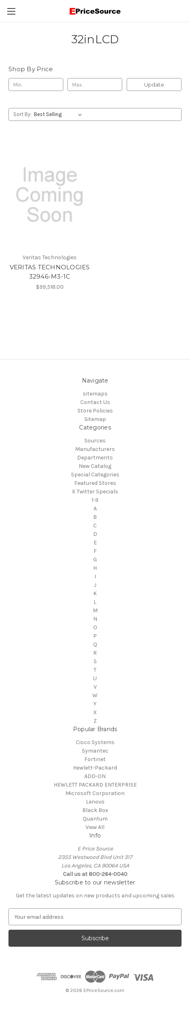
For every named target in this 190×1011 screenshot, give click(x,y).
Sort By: (22, 114)
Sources (95, 440)
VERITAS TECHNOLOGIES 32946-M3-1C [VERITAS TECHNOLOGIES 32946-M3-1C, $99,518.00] (50, 271)
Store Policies (95, 410)
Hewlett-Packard (95, 767)
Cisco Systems (95, 742)
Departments (95, 457)
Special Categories (95, 474)
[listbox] (59, 114)
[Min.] (35, 84)
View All (95, 827)
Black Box (95, 810)
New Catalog (95, 466)
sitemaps (95, 393)
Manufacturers (95, 449)
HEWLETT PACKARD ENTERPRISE (95, 784)
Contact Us (95, 402)
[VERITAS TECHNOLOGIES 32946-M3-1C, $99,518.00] (50, 194)
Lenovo (95, 801)
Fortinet (95, 759)
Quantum (95, 818)
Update (154, 84)
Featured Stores (95, 483)
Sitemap (95, 419)
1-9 (95, 500)
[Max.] (94, 84)
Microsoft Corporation (95, 793)
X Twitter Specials (95, 491)
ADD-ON (95, 776)
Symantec (95, 750)
